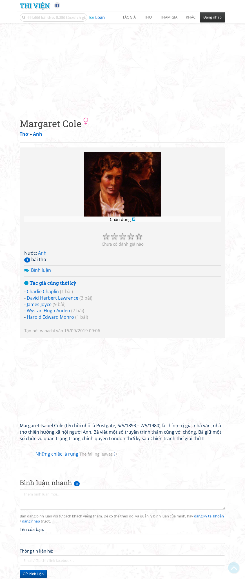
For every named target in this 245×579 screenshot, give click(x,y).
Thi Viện (35, 5)
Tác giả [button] (129, 17)
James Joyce (39, 304)
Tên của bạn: (32, 529)
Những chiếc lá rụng (74, 454)
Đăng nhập (212, 17)
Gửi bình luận (33, 573)
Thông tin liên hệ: (36, 551)
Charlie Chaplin (43, 291)
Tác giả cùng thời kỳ (50, 283)
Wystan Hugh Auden (48, 310)
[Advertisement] (122, 66)
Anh (42, 253)
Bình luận (41, 270)
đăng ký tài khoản (209, 516)
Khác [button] (190, 17)
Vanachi (47, 330)
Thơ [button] (148, 17)
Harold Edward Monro (50, 317)
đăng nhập (31, 521)
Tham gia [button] (168, 17)
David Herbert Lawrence (52, 298)
